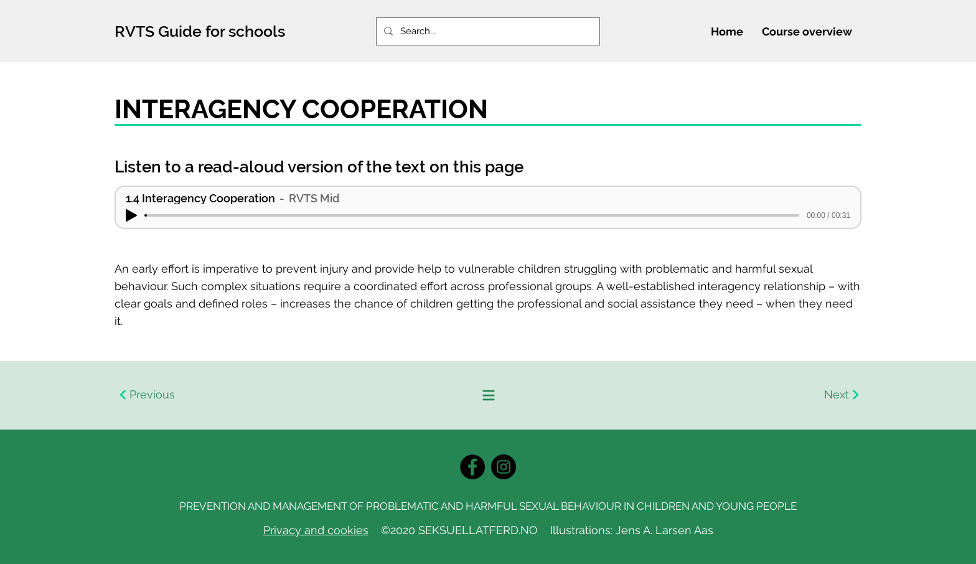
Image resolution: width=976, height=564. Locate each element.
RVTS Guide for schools (200, 31)
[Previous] (301, 395)
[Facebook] (472, 466)
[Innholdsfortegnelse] (488, 395)
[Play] (131, 215)
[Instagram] (503, 466)
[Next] (674, 395)
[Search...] (486, 31)
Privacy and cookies (315, 530)
